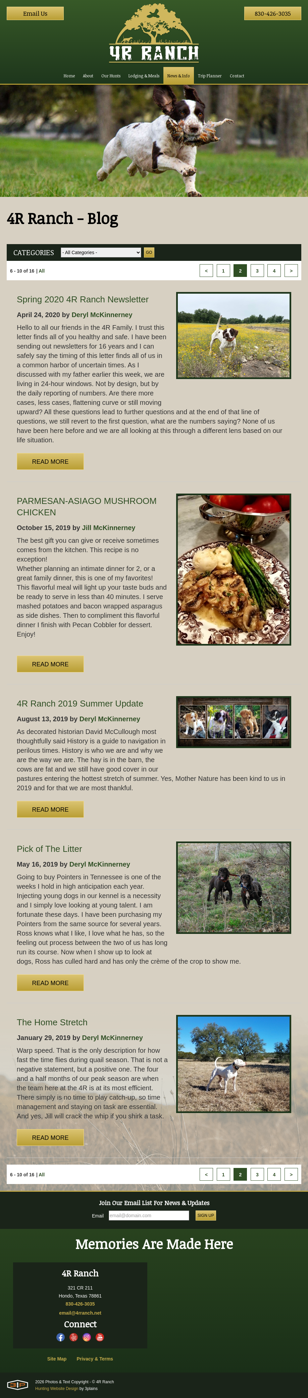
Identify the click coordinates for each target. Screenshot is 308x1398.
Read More (50, 461)
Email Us (35, 13)
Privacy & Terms (94, 1359)
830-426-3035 (273, 13)
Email (98, 1216)
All (42, 271)
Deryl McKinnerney (101, 314)
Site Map (57, 1359)
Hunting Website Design (57, 1388)
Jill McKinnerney (109, 527)
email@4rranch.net (80, 1313)
